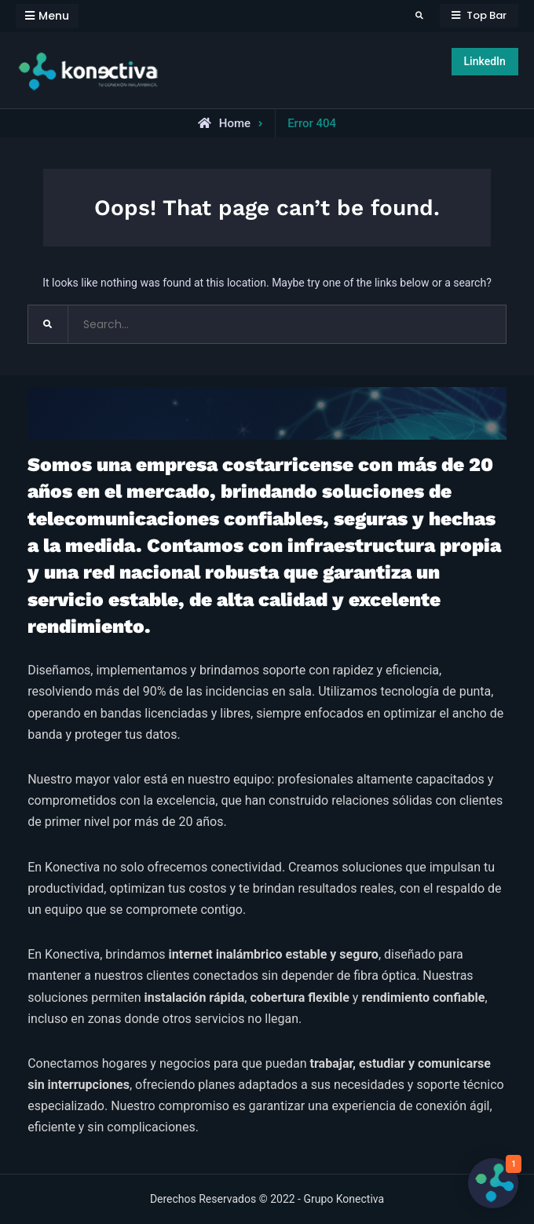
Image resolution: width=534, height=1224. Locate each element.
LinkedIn (485, 61)
